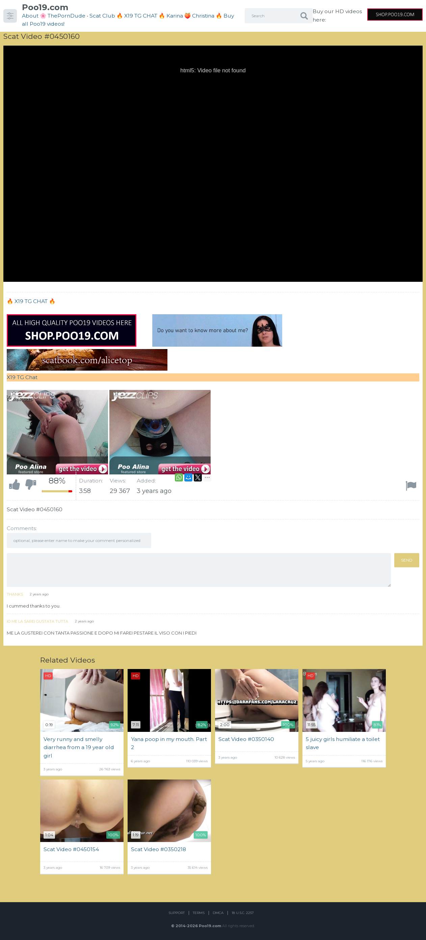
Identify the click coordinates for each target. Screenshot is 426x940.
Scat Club (102, 16)
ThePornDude (66, 16)
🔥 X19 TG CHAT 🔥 (141, 16)
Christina (203, 16)
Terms (199, 913)
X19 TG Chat (22, 377)
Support (176, 913)
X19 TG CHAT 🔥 (35, 301)
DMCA (218, 913)
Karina (174, 16)
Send (406, 560)
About (30, 16)
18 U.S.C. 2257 (243, 913)
